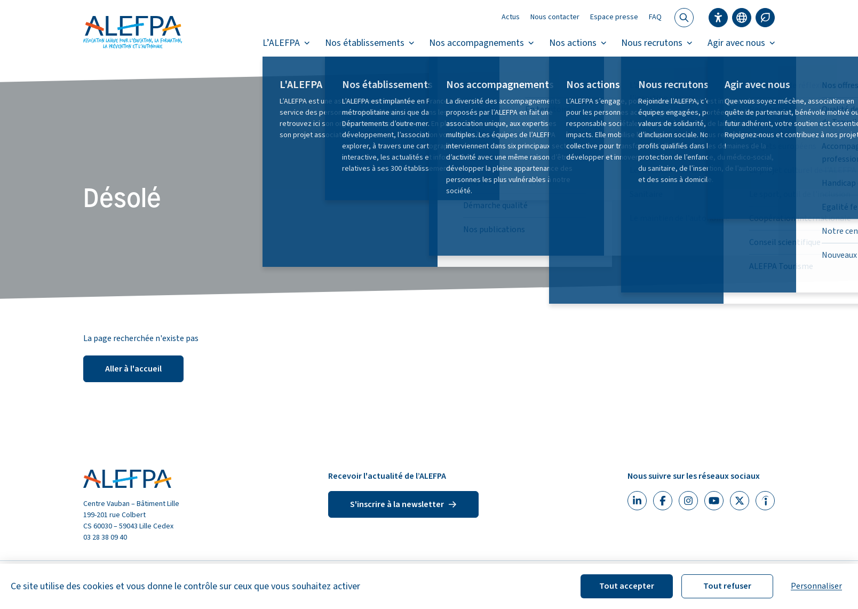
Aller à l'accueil (133, 369)
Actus (511, 17)
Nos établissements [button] (370, 43)
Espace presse (614, 17)
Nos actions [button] (578, 43)
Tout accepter (626, 586)
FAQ (655, 17)
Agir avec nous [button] (741, 43)
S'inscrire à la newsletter (403, 504)
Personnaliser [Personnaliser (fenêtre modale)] (816, 586)
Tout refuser (727, 586)
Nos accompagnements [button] (481, 43)
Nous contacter (554, 17)
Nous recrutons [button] (657, 43)
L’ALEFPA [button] (286, 43)
